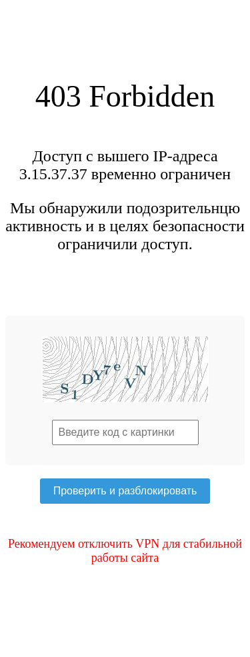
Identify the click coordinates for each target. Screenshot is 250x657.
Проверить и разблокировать (125, 490)
